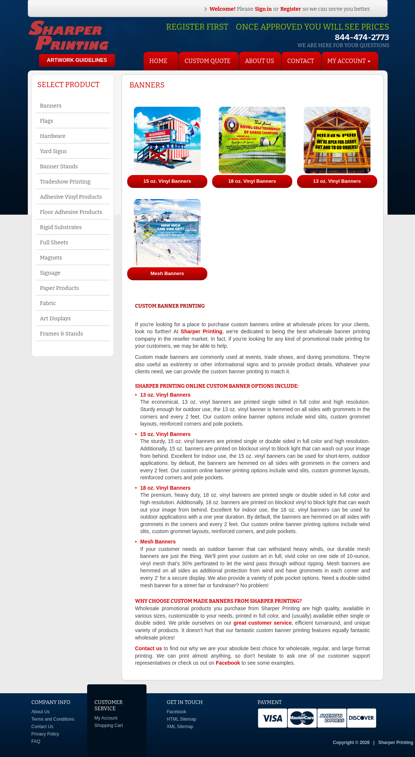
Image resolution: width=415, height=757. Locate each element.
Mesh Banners (158, 542)
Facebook (228, 663)
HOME (158, 61)
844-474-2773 (362, 37)
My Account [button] (349, 61)
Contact (300, 61)
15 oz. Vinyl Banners (165, 434)
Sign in (263, 9)
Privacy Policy (45, 734)
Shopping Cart (109, 725)
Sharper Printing (201, 331)
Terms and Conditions (53, 719)
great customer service (263, 623)
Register (290, 9)
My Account (106, 718)
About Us (259, 61)
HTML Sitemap (182, 719)
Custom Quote (208, 61)
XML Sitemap (180, 726)
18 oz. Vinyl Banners (165, 488)
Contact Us (42, 726)
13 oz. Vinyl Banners (165, 395)
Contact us (148, 648)
